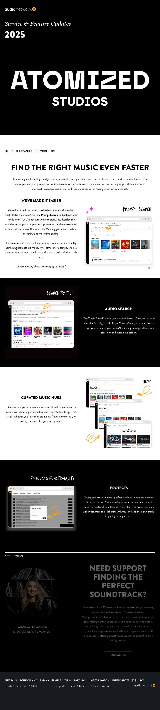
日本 (134, 680)
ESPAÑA (44, 680)
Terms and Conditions (100, 686)
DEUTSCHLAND (28, 680)
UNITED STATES (121, 680)
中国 (142, 680)
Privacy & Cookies (78, 686)
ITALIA (67, 680)
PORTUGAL (80, 680)
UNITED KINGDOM (99, 680)
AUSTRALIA (11, 680)
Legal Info (60, 686)
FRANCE (56, 680)
